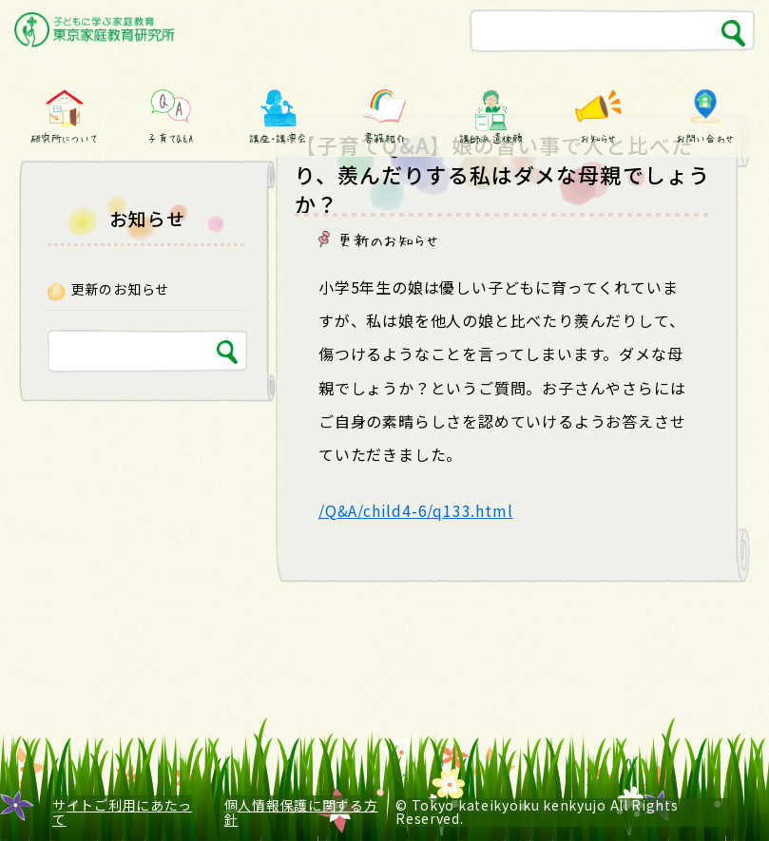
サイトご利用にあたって (122, 812)
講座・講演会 (277, 138)
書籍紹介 (384, 138)
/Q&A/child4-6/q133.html (415, 510)
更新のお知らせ (388, 239)
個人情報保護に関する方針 (301, 812)
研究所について (63, 138)
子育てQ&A (171, 138)
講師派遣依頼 (491, 138)
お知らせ (598, 138)
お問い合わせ (704, 138)
